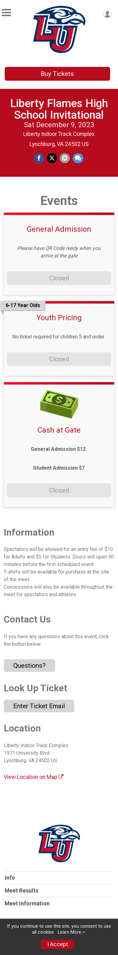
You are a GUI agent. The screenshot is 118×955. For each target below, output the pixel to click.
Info (10, 878)
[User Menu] (107, 13)
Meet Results (21, 891)
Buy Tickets (57, 74)
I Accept (57, 944)
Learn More (69, 932)
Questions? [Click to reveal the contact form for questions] (29, 665)
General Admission (59, 229)
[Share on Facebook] (39, 158)
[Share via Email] (65, 158)
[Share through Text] (78, 158)
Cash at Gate (59, 430)
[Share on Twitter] (52, 158)
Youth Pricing (59, 318)
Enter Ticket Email (39, 706)
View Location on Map (34, 777)
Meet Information (27, 903)
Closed (59, 278)
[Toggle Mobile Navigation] (6, 12)
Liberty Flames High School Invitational (59, 109)
